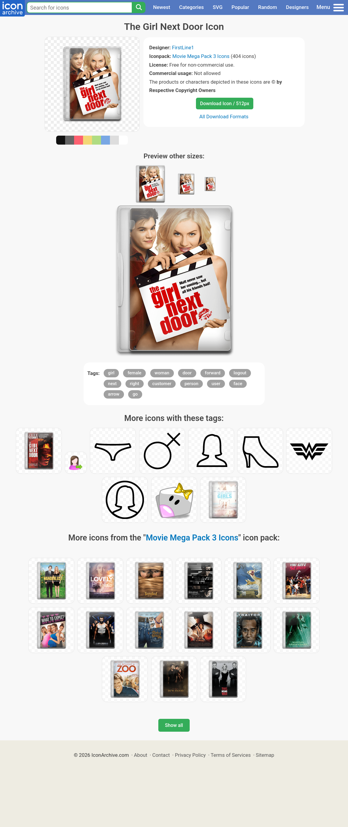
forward (212, 373)
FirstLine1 (183, 47)
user (215, 383)
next (112, 383)
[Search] (138, 7)
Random (267, 7)
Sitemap (265, 755)
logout (240, 373)
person (191, 383)
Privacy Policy (190, 755)
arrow (113, 394)
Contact (161, 755)
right (134, 383)
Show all (174, 725)
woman (162, 373)
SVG (218, 7)
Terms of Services (231, 755)
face (238, 383)
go (135, 394)
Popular (240, 7)
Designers (297, 7)
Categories (191, 7)
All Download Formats (224, 117)
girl (111, 373)
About (140, 755)
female (134, 373)
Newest (161, 7)
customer (161, 383)
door (187, 373)
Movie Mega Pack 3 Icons (200, 56)
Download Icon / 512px (224, 103)
